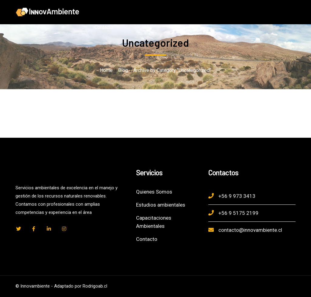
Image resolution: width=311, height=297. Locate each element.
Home (106, 70)
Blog (123, 70)
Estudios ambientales (160, 205)
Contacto (146, 239)
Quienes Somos (154, 192)
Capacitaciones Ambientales (153, 222)
